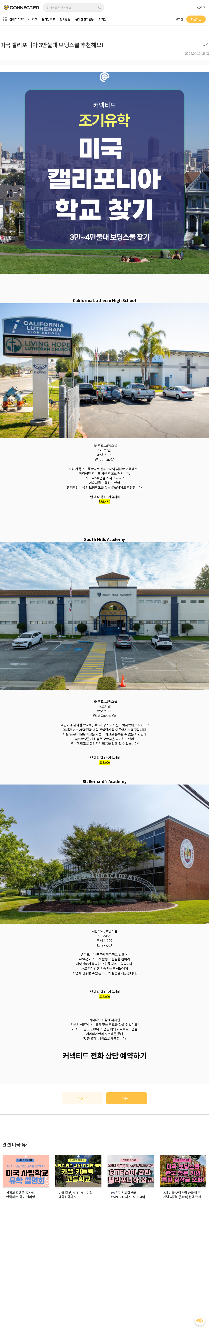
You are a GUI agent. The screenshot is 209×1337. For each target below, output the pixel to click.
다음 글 (126, 1098)
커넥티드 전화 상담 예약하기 (104, 1055)
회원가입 (196, 19)
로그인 (179, 19)
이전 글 (82, 1098)
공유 (206, 44)
